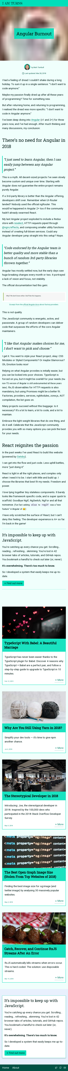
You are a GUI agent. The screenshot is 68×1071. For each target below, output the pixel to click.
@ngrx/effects (10, 227)
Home (5, 1067)
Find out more (13, 583)
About (15, 1067)
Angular (35, 119)
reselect (18, 223)
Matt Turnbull (39, 67)
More (59, 679)
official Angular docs (31, 305)
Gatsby (21, 456)
